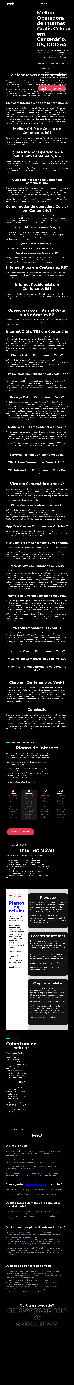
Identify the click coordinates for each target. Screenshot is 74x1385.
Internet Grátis (59, 322)
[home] (10, 3)
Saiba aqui (41, 73)
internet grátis (35, 1184)
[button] (43, 4)
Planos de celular (17, 907)
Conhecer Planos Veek (20, 832)
